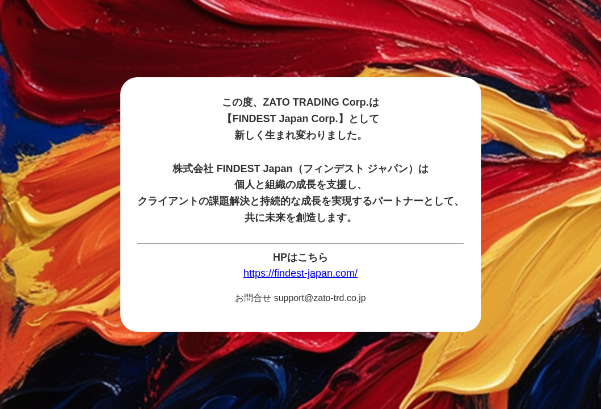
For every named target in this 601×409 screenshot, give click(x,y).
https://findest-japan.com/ (300, 273)
